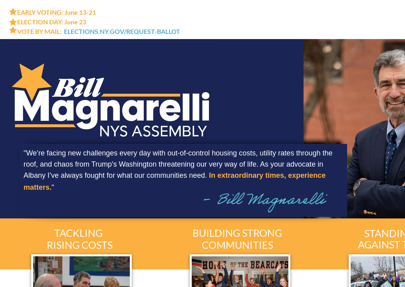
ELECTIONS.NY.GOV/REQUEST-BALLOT (122, 31)
